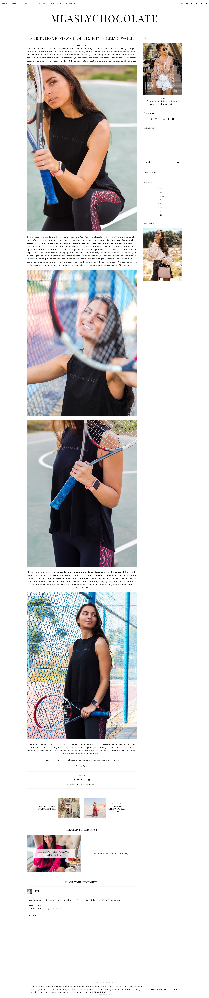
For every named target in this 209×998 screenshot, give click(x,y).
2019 (162, 199)
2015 (162, 214)
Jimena (38, 890)
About (15, 3)
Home (4, 3)
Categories (39, 3)
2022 (162, 188)
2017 (162, 207)
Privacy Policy (73, 3)
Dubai (25, 3)
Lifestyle (91, 785)
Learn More (158, 989)
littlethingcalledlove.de (50, 908)
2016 (162, 211)
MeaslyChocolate (104, 18)
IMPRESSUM (56, 3)
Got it (174, 989)
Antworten (34, 915)
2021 (162, 192)
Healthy (80, 785)
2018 (162, 203)
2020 (162, 196)
